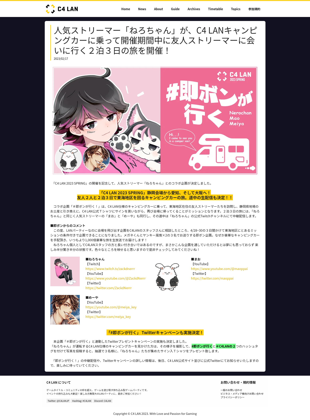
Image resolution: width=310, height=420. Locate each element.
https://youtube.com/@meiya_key (110, 307)
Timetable (215, 9)
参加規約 (254, 9)
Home (125, 9)
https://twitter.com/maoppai (212, 278)
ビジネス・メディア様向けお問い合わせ (242, 393)
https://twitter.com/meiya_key (108, 316)
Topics (235, 9)
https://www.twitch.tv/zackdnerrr (110, 268)
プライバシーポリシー (232, 397)
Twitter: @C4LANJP (58, 400)
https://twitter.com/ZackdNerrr (108, 287)
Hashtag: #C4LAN (81, 400)
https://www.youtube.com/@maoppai (219, 268)
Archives (194, 9)
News (142, 9)
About (158, 9)
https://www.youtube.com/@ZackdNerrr (115, 278)
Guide (175, 9)
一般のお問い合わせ (231, 390)
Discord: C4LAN (102, 400)
